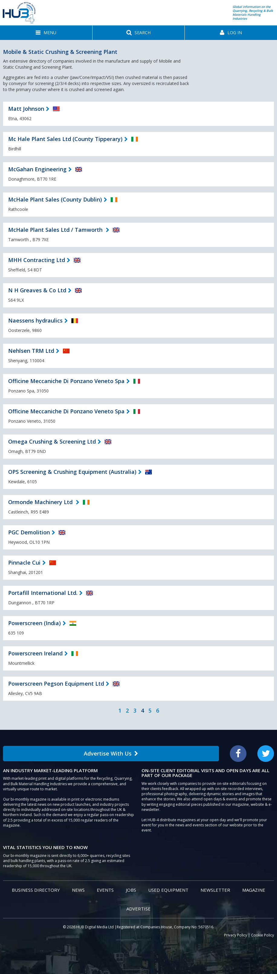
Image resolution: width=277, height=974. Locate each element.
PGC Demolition (29, 532)
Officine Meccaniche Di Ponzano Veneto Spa (66, 381)
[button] (46, 32)
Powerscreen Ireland (35, 653)
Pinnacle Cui (24, 562)
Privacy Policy (235, 935)
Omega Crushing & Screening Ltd (52, 441)
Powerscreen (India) (34, 623)
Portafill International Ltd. (42, 592)
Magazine (253, 890)
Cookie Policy (262, 935)
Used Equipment (168, 890)
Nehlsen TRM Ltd (31, 350)
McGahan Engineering (37, 169)
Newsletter (215, 890)
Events (105, 890)
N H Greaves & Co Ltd (37, 290)
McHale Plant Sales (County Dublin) (55, 199)
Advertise (138, 909)
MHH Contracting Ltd (36, 260)
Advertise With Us (111, 753)
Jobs (131, 890)
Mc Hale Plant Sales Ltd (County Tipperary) (65, 139)
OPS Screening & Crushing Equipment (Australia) (72, 471)
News (78, 890)
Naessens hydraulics (35, 320)
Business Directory (36, 890)
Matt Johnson (26, 108)
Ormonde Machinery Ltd (41, 502)
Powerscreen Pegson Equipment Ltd (56, 683)
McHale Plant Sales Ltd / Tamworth (56, 229)
